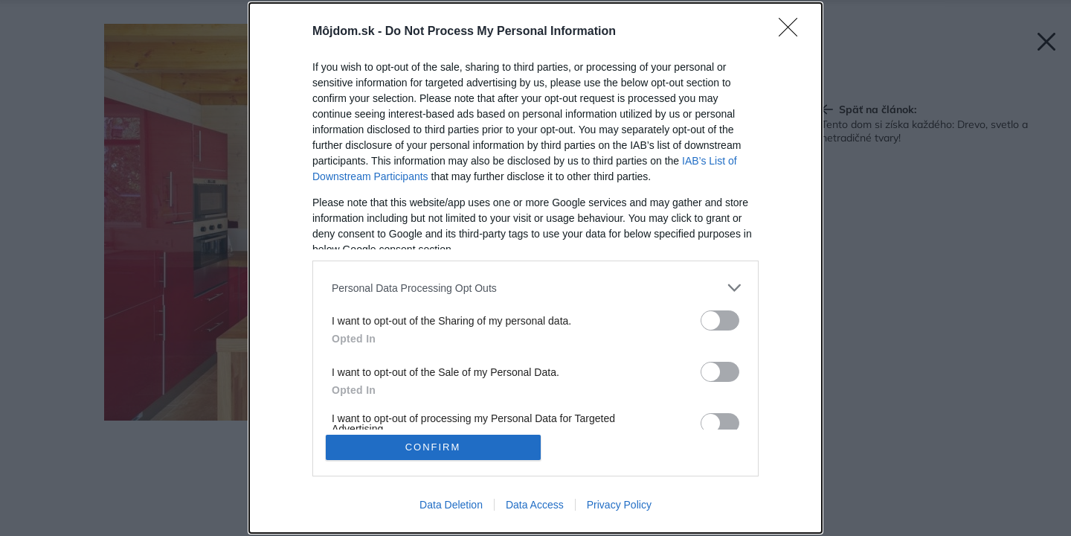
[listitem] (535, 288)
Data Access (535, 505)
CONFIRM (433, 447)
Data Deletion (451, 505)
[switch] (720, 320)
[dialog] (535, 268)
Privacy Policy (619, 505)
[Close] (793, 32)
